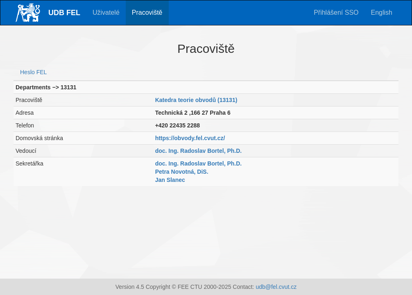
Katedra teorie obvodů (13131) (196, 100)
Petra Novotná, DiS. (181, 171)
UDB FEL (64, 13)
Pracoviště (147, 12)
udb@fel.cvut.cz (276, 287)
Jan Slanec (170, 180)
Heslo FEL (33, 72)
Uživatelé (106, 12)
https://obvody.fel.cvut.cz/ (190, 138)
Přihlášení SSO (336, 12)
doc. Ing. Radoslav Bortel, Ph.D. (198, 151)
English (381, 12)
